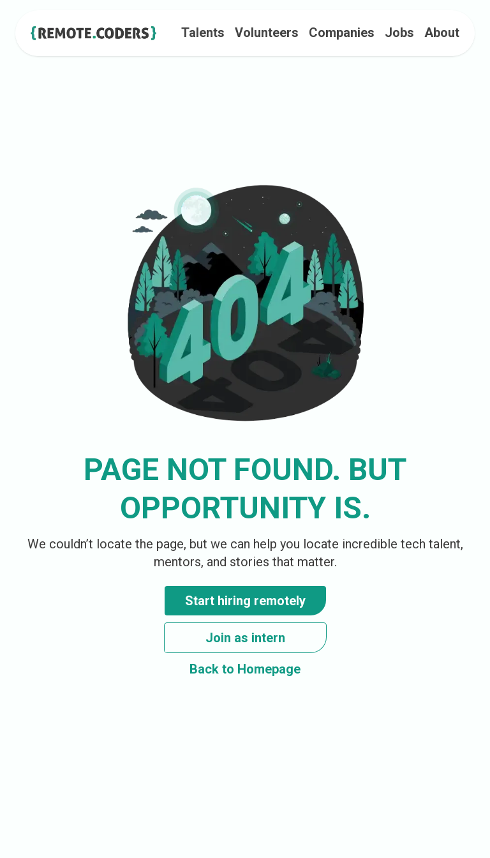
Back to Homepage (245, 669)
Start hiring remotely (245, 600)
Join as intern (245, 637)
